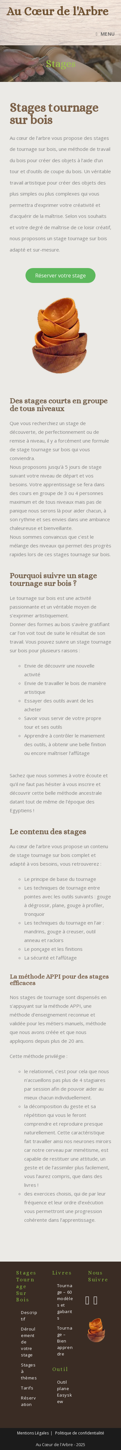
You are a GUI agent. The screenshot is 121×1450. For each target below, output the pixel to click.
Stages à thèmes (29, 1371)
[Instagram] (95, 1300)
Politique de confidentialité (79, 1433)
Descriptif (29, 1315)
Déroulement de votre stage (28, 1342)
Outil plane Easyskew (64, 1391)
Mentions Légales (33, 1433)
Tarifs (27, 1388)
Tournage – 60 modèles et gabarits (65, 1302)
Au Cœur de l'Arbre (57, 11)
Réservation (28, 1401)
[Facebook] (87, 1300)
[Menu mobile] (105, 34)
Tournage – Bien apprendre (65, 1341)
